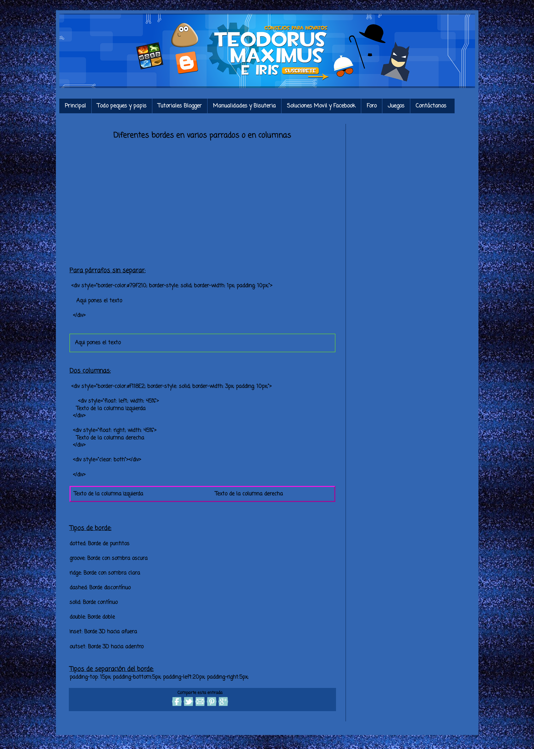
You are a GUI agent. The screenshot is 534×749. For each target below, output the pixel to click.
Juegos (396, 106)
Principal (75, 106)
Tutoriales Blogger (180, 106)
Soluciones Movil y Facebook (321, 106)
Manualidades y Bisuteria (244, 106)
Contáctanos (431, 106)
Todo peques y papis (122, 106)
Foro (372, 106)
